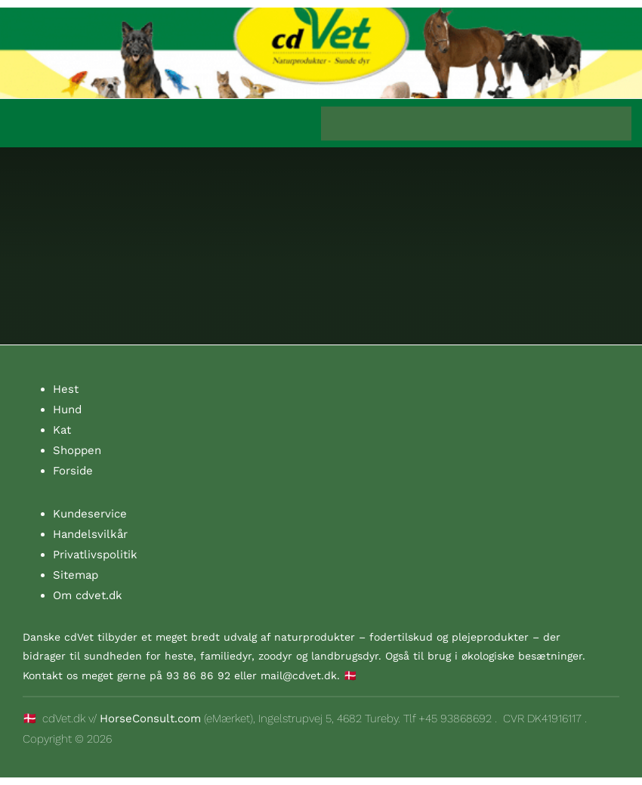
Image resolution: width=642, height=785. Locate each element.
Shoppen (77, 450)
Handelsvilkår (90, 534)
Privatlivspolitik (95, 554)
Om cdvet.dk (87, 595)
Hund (67, 409)
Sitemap (75, 575)
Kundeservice (90, 514)
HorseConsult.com (150, 718)
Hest (66, 389)
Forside (73, 470)
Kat (62, 430)
